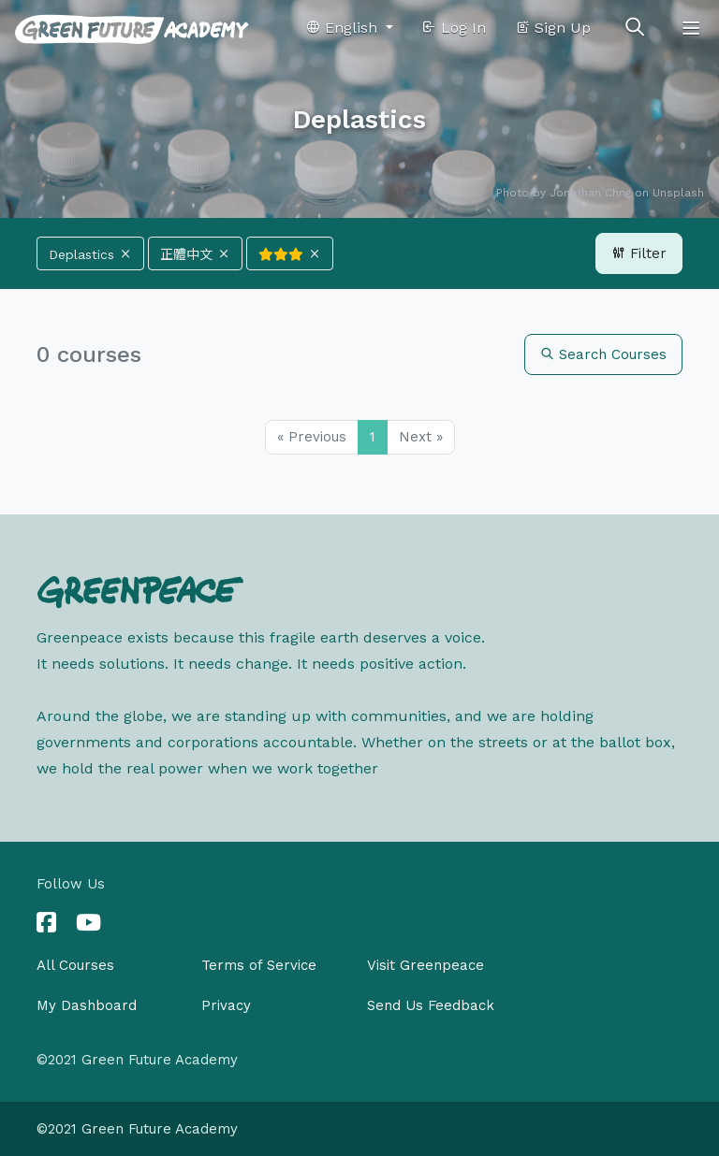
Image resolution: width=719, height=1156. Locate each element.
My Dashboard (87, 1005)
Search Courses (603, 354)
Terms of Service (258, 965)
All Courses (75, 965)
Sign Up (553, 27)
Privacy (226, 1005)
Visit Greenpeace (425, 965)
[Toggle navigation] (691, 28)
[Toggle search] (635, 28)
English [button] (343, 27)
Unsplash (678, 192)
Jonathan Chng (590, 192)
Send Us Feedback (430, 1005)
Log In (453, 27)
